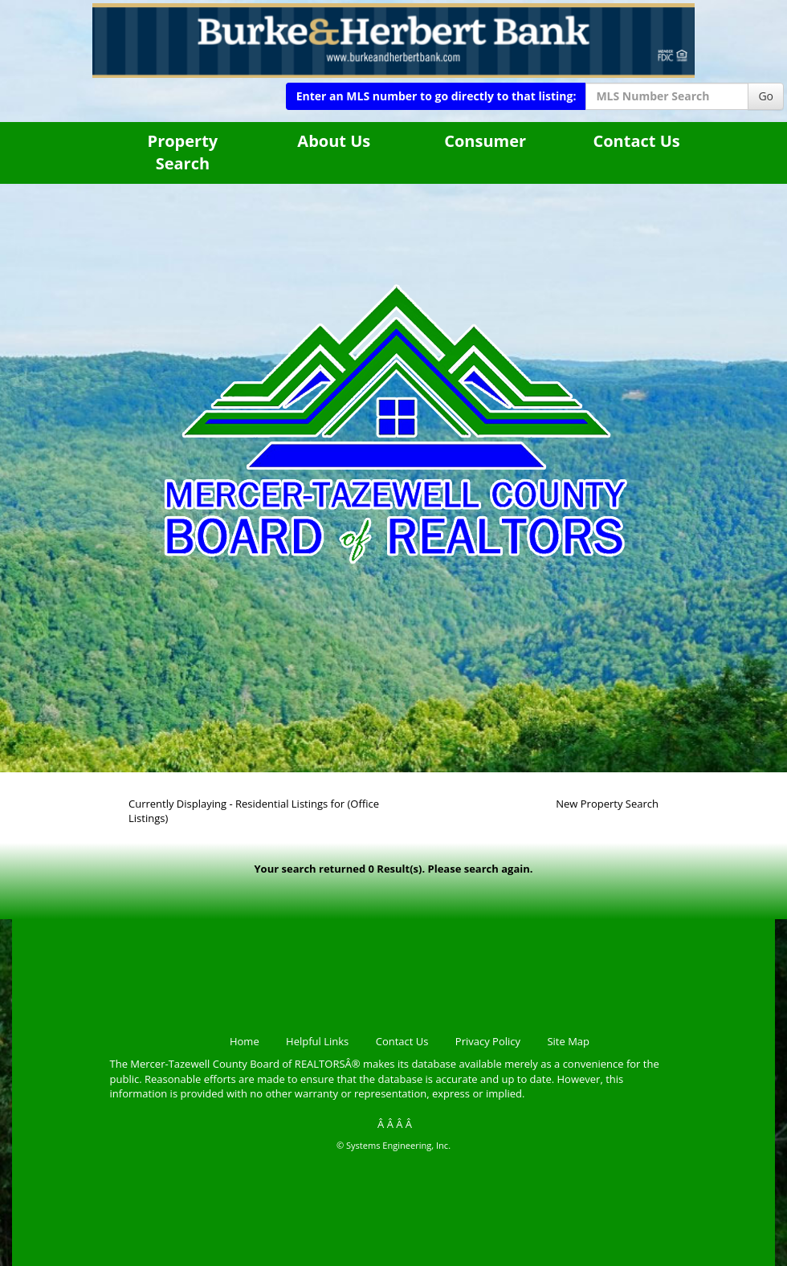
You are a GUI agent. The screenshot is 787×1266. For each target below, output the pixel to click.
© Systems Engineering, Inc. (393, 1145)
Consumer (485, 141)
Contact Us (636, 141)
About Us (333, 141)
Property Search (183, 152)
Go (765, 96)
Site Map (568, 1041)
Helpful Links (317, 1041)
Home (244, 1041)
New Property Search (607, 803)
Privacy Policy (487, 1041)
